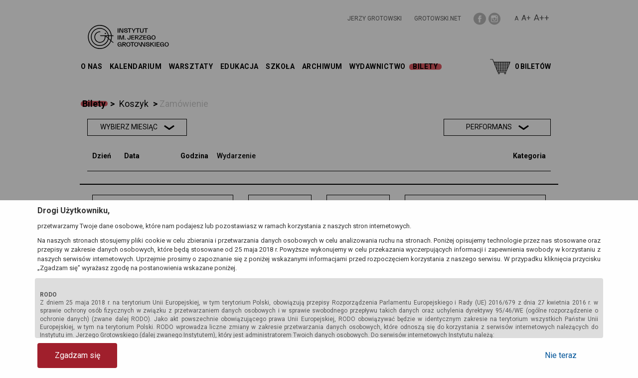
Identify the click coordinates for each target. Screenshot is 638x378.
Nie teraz (561, 355)
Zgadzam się (77, 355)
